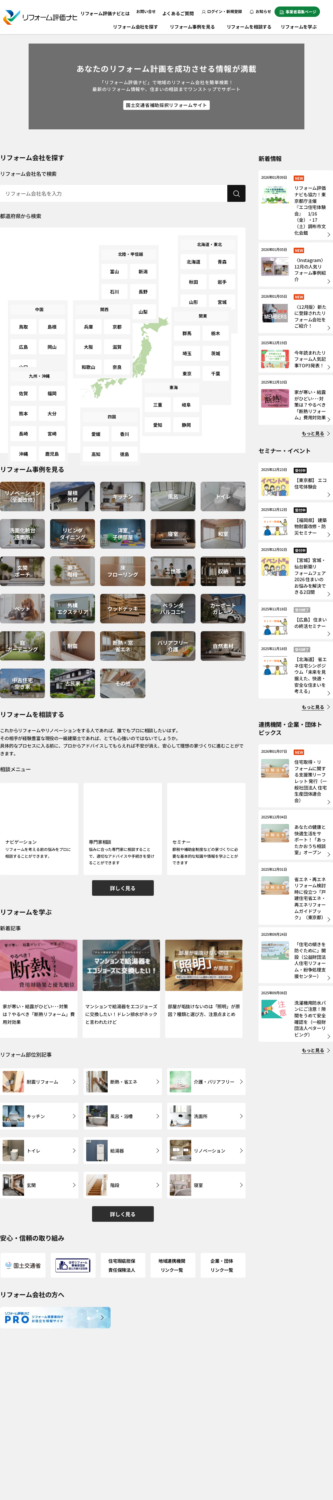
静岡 (186, 412)
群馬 (187, 328)
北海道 (193, 257)
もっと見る (313, 433)
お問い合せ (150, 11)
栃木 (215, 328)
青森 (222, 257)
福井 (114, 292)
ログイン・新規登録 (222, 11)
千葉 (215, 353)
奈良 (117, 347)
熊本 (23, 401)
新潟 (143, 266)
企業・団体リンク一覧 (223, 1236)
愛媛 (96, 429)
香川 (124, 429)
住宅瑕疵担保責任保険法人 (123, 1236)
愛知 (157, 412)
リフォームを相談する (250, 25)
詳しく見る (123, 884)
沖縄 (23, 426)
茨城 (215, 341)
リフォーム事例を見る (193, 25)
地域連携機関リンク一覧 (173, 1236)
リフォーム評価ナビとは (113, 11)
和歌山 (88, 347)
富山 (114, 266)
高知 (96, 441)
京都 (117, 322)
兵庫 (88, 322)
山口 (23, 347)
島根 (52, 322)
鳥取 (23, 322)
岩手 (222, 269)
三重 (157, 400)
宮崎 (52, 414)
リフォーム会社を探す (136, 25)
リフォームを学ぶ (302, 25)
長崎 (23, 414)
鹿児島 (52, 426)
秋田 (193, 269)
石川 (114, 279)
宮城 (222, 282)
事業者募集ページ (297, 11)
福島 (193, 295)
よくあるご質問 (179, 11)
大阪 (88, 334)
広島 (23, 334)
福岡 (52, 388)
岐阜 (186, 400)
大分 (52, 401)
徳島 (124, 441)
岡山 (52, 334)
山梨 (143, 292)
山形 (193, 282)
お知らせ (260, 11)
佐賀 (23, 388)
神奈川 (187, 366)
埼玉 (187, 341)
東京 (187, 353)
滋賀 (117, 334)
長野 (143, 279)
